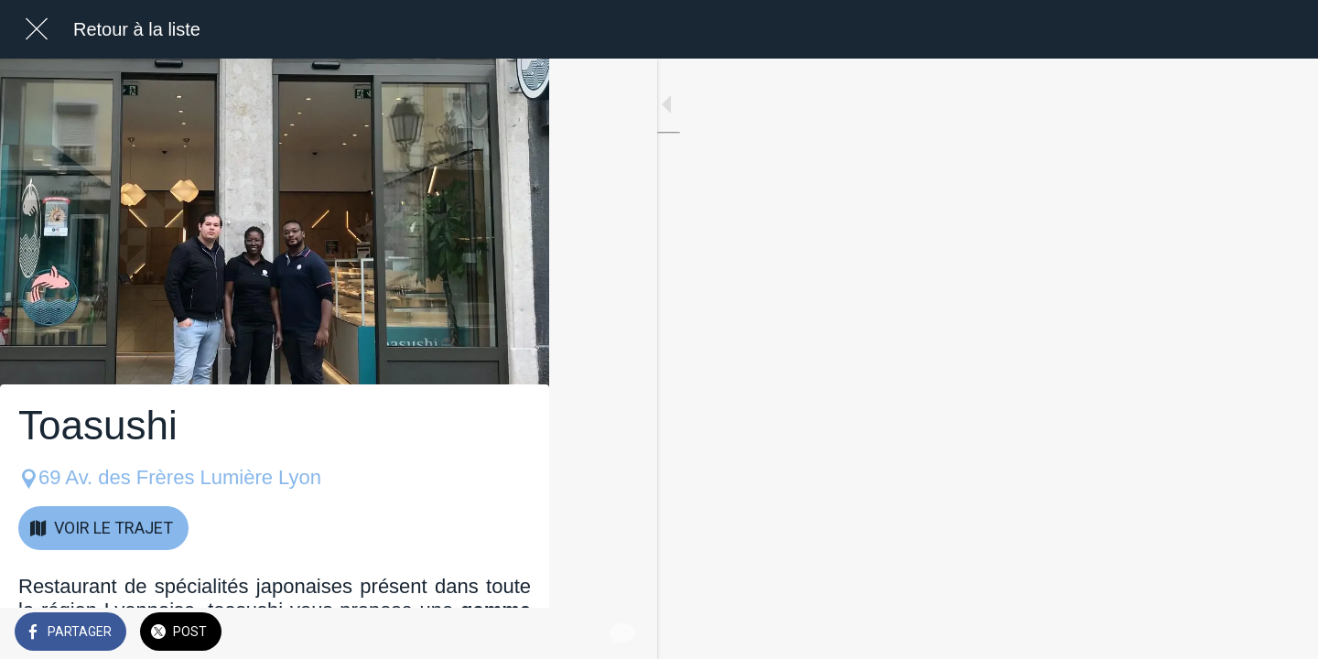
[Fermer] (37, 29)
